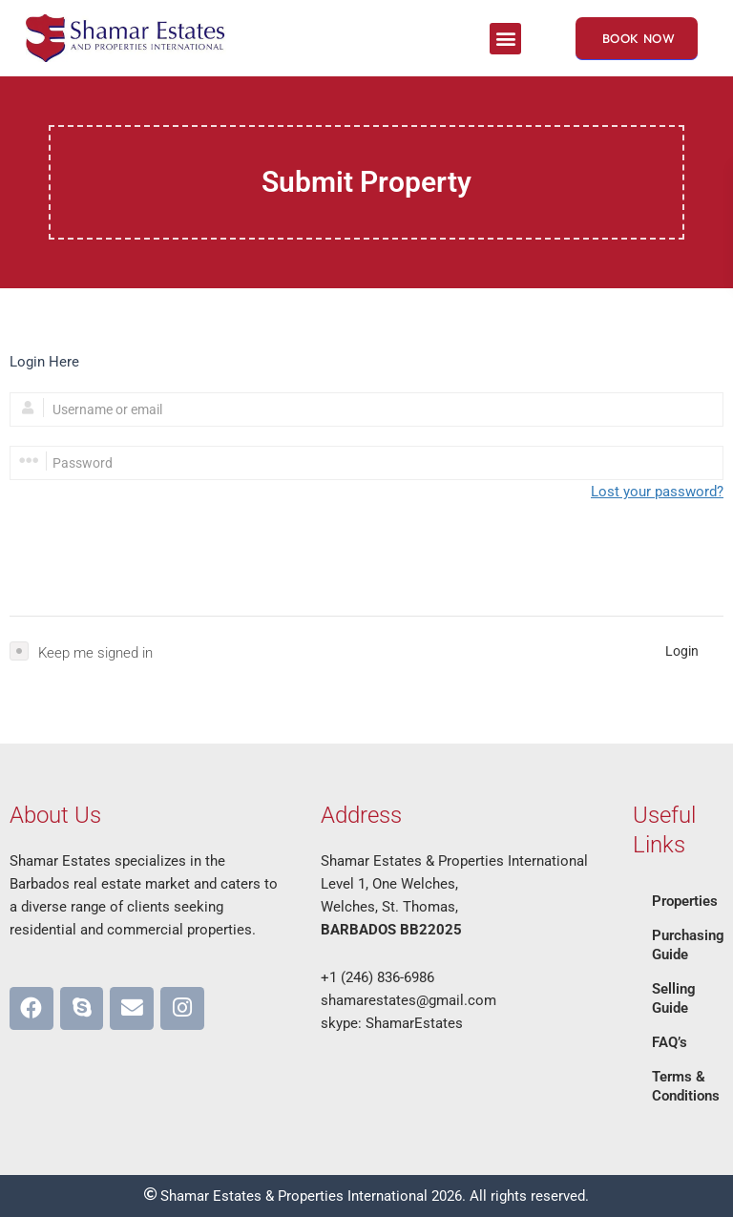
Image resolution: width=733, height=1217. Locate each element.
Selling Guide (674, 998)
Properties (685, 901)
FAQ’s (669, 1042)
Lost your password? (657, 491)
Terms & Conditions (686, 1086)
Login (682, 651)
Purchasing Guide (687, 945)
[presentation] (155, 559)
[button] (505, 38)
